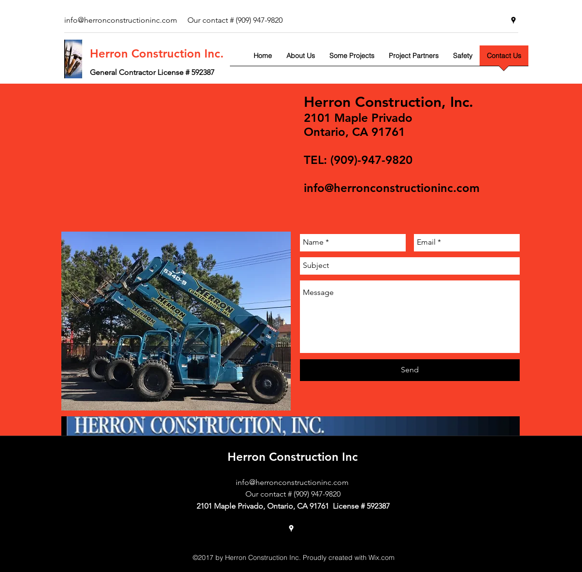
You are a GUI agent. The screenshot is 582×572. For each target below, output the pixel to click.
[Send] (410, 370)
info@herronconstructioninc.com (392, 188)
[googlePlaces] (513, 20)
